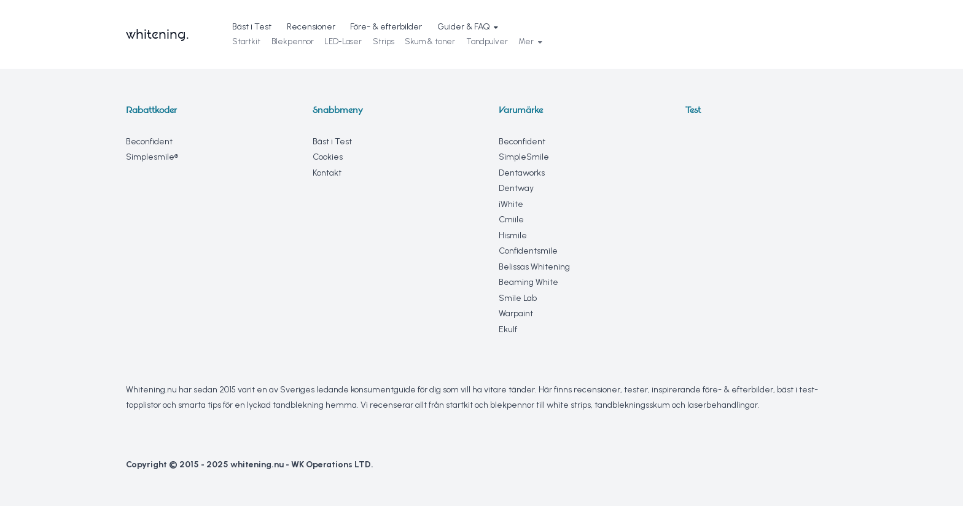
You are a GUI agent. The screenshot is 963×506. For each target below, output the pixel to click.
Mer (530, 41)
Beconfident (149, 141)
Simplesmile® (152, 157)
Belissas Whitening (534, 267)
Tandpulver (487, 41)
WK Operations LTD (331, 464)
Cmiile (511, 219)
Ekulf (508, 329)
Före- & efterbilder (386, 26)
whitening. (157, 34)
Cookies (328, 157)
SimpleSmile (524, 157)
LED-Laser (343, 41)
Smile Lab (518, 298)
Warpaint (516, 313)
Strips (383, 41)
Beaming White (528, 282)
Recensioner (311, 26)
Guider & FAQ (467, 26)
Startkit (246, 41)
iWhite (511, 204)
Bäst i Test (251, 26)
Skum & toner (430, 41)
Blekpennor (292, 41)
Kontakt (327, 173)
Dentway (516, 188)
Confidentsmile (528, 251)
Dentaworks (522, 173)
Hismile (513, 235)
